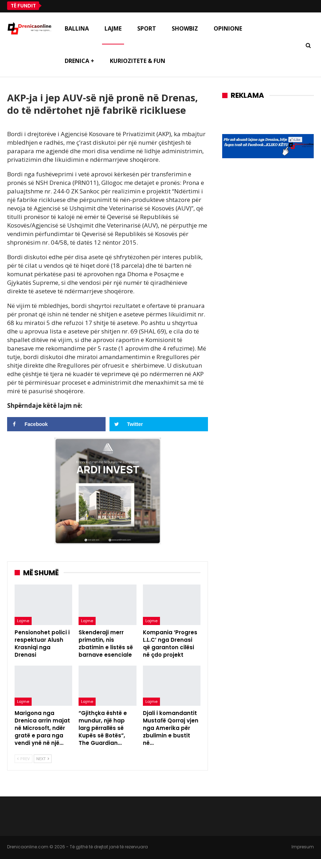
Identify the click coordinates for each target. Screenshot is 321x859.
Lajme (113, 28)
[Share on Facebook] (56, 424)
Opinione (228, 28)
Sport (146, 28)
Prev (23, 758)
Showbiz (185, 28)
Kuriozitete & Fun (137, 61)
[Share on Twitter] (158, 424)
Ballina (77, 28)
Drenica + (79, 61)
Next (42, 758)
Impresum (302, 847)
